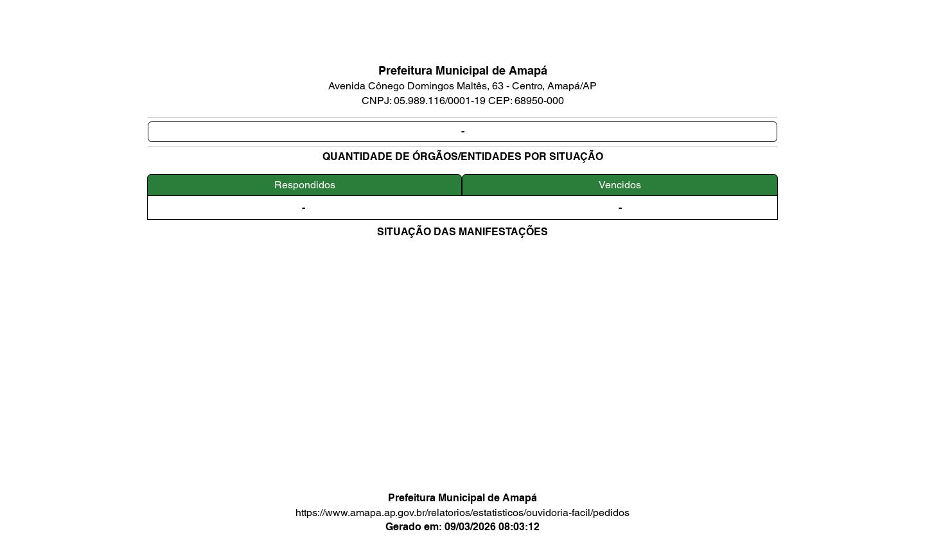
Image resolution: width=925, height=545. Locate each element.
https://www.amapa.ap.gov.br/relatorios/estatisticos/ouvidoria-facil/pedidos (462, 512)
